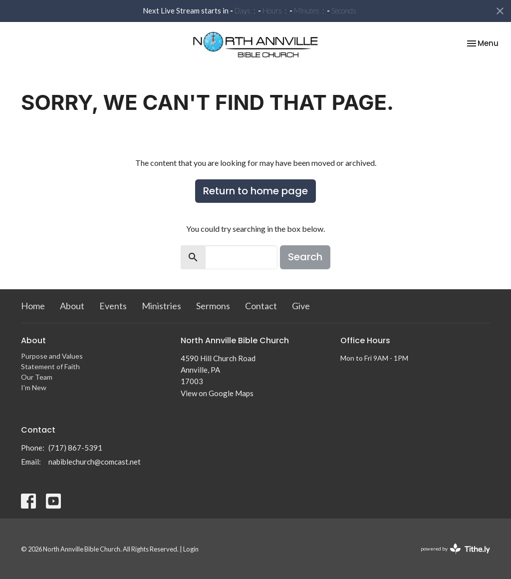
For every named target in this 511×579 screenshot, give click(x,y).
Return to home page (255, 191)
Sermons (213, 305)
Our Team (36, 377)
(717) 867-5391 (75, 447)
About (72, 305)
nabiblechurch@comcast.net (94, 461)
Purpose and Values (52, 356)
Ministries (161, 305)
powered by (455, 549)
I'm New (33, 387)
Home (33, 305)
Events (113, 305)
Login (191, 549)
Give (301, 305)
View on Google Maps (217, 393)
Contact (261, 305)
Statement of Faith (50, 366)
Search (305, 257)
